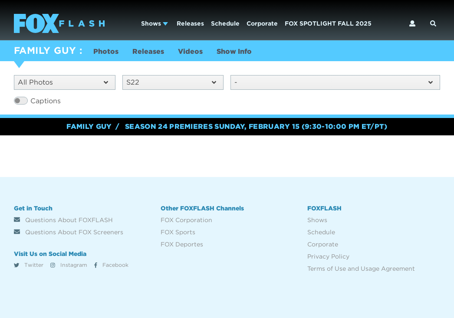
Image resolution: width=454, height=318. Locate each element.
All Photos (63, 82)
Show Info (234, 51)
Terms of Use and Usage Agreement (361, 268)
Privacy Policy (328, 256)
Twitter (28, 265)
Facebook (111, 265)
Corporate (262, 23)
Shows (154, 23)
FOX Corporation (186, 219)
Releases (190, 23)
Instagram (68, 265)
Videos (190, 51)
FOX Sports (178, 232)
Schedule (225, 23)
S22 (171, 82)
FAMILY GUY (45, 50)
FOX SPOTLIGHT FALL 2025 (328, 23)
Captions (45, 101)
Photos (105, 51)
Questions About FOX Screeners (68, 232)
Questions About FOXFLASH (63, 219)
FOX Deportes (182, 244)
